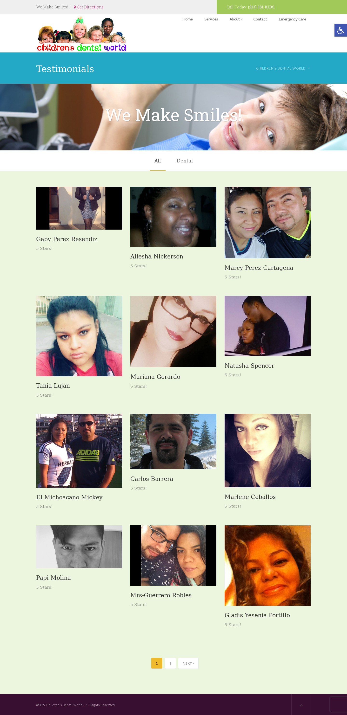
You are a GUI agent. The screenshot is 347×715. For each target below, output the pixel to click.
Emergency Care (292, 19)
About (235, 19)
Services (211, 19)
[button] (340, 30)
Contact (260, 19)
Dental (185, 160)
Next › (188, 663)
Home (187, 19)
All (157, 160)
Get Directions (89, 6)
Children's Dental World (281, 68)
